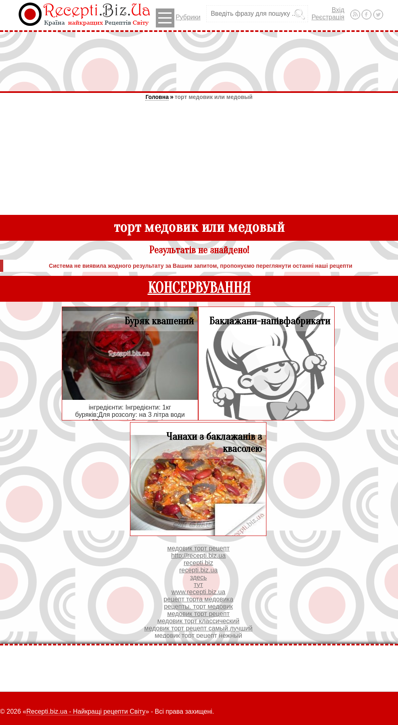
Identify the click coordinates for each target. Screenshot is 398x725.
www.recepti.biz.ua (198, 591)
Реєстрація (328, 17)
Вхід (338, 9)
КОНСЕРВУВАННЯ (199, 288)
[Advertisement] (199, 61)
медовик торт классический (198, 621)
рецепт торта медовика (198, 599)
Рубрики (178, 17)
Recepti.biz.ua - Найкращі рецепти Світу (85, 711)
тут (198, 584)
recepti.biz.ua (198, 570)
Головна (157, 97)
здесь (198, 577)
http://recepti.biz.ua (198, 555)
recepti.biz (198, 562)
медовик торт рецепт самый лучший (198, 628)
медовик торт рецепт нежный (198, 635)
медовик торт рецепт (198, 548)
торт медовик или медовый (214, 97)
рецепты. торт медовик (198, 606)
